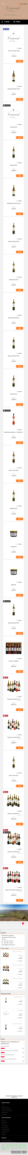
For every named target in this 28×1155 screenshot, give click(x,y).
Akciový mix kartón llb (18, 965)
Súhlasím (24, 1152)
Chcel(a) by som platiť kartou (8, 1059)
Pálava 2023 (13, 394)
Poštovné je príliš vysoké (7, 1054)
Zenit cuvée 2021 (14, 775)
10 (25, 923)
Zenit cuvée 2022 (14, 470)
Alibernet (13, 584)
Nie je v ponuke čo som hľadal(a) (9, 1050)
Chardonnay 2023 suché (13, 203)
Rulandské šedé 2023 (14, 89)
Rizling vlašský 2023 (13, 356)
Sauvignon (14, 546)
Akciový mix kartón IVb (13, 699)
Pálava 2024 (13, 165)
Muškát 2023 (13, 508)
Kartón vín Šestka (14, 661)
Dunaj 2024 (20, 1010)
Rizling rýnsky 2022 (18, 996)
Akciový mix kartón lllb (18, 951)
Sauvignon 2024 (13, 279)
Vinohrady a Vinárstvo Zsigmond (14, 1096)
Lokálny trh (14, 1097)
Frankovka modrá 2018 (18, 1023)
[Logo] (13, 9)
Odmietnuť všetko (16, 1152)
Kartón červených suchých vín (13, 890)
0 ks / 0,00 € (23, 4)
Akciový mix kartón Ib (18, 978)
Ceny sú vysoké (5, 1046)
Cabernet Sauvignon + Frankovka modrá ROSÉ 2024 (13, 432)
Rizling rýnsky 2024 (13, 241)
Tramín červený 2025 (14, 50)
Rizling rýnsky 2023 (13, 317)
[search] (23, 14)
